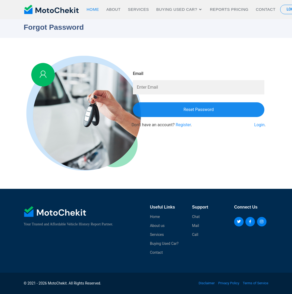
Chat (196, 217)
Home (93, 9)
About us (157, 225)
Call (195, 234)
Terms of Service (255, 283)
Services (138, 9)
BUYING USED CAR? (176, 9)
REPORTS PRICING (229, 9)
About (113, 9)
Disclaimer (207, 283)
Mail (195, 225)
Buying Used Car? (164, 243)
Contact (265, 9)
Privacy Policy (228, 283)
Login (259, 124)
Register (183, 124)
